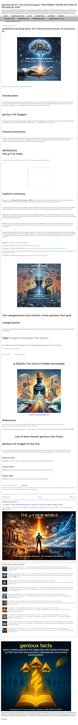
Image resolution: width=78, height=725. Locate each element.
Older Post (72, 497)
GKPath (62, 487)
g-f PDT (45, 487)
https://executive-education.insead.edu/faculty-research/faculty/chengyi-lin (45, 248)
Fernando (61, 16)
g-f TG (49, 487)
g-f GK (30, 16)
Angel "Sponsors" (23, 18)
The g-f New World (32, 489)
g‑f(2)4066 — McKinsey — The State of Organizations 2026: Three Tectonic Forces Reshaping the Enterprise (37, 594)
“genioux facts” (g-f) (17, 16)
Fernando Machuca (19, 86)
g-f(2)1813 (48, 345)
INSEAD (28, 160)
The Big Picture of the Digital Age (17, 489)
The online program (16, 424)
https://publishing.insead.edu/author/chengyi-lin (35, 255)
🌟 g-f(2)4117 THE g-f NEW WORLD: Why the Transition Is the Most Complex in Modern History (32, 505)
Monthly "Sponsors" (39, 18)
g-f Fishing (11, 348)
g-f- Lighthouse (56, 487)
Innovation (68, 487)
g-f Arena (30, 487)
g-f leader (40, 487)
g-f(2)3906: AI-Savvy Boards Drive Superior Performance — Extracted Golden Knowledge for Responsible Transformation (40, 587)
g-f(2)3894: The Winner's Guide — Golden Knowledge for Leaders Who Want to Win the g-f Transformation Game (38, 567)
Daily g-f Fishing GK (17, 487)
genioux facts (6, 424)
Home (6, 16)
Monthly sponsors (20, 354)
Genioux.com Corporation (31, 426)
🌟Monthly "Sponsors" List (12, 21)
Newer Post (6, 497)
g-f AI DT (25, 487)
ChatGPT (29, 86)
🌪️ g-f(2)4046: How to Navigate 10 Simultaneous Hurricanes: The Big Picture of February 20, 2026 (34, 601)
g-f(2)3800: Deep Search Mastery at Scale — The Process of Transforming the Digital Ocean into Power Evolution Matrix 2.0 (41, 574)
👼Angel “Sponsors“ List (56, 18)
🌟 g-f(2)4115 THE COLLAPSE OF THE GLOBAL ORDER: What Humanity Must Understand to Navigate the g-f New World (40, 621)
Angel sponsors (6, 354)
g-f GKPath (51, 16)
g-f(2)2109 (71, 429)
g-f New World (39, 16)
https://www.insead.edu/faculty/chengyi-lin (27, 245)
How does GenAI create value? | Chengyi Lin (14, 160)
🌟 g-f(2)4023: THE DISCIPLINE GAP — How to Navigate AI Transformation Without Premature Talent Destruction (38, 628)
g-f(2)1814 (56, 345)
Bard (69, 452)
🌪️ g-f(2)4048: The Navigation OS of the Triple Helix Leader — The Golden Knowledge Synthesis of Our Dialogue (38, 615)
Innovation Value (9, 18)
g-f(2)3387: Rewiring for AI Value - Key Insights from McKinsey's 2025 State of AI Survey (31, 580)
